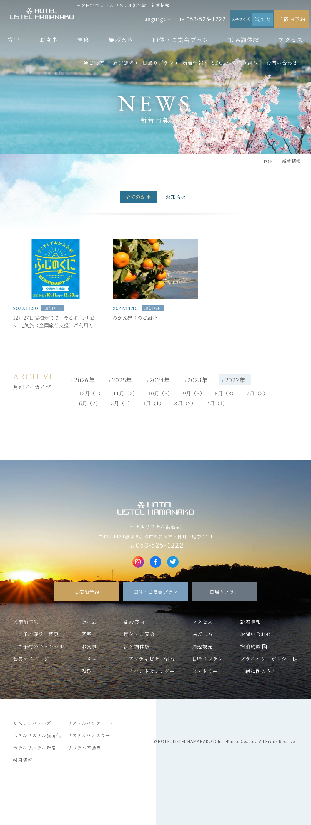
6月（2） (90, 403)
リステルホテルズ (32, 723)
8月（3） (226, 393)
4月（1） (153, 403)
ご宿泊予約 (292, 19)
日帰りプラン (158, 62)
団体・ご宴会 (139, 633)
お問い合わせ (282, 62)
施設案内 (121, 39)
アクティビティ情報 (151, 658)
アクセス (290, 39)
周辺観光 (123, 62)
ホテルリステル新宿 (34, 748)
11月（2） (125, 393)
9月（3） (194, 393)
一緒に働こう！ (258, 670)
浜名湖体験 (244, 39)
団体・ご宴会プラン (181, 39)
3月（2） (185, 403)
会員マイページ (31, 658)
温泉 (83, 39)
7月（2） (257, 393)
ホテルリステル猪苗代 (37, 735)
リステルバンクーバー (91, 723)
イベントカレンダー (152, 670)
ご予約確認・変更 (38, 633)
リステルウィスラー (89, 735)
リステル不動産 (84, 748)
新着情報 (193, 62)
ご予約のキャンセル (41, 646)
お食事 (48, 39)
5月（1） (122, 403)
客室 (14, 39)
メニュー (96, 658)
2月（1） (217, 403)
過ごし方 (94, 62)
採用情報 (22, 760)
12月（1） (91, 393)
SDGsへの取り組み (235, 62)
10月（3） (160, 393)
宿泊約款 (250, 646)
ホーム (89, 621)
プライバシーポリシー (266, 658)
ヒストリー (205, 670)
